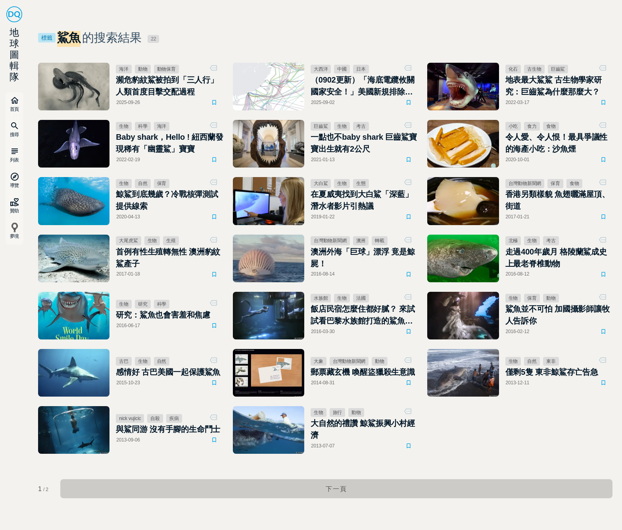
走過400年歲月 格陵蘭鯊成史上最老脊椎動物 (556, 257)
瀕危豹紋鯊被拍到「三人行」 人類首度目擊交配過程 (169, 85)
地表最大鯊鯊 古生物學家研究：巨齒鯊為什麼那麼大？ (553, 85)
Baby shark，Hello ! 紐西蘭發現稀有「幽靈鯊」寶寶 (169, 143)
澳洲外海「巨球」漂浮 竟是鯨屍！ (363, 257)
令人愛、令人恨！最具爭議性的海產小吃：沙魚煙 (556, 143)
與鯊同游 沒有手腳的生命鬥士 (168, 429)
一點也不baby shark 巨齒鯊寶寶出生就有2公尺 (364, 143)
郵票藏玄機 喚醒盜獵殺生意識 (363, 372)
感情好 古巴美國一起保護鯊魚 (168, 372)
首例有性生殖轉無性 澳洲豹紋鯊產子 (168, 257)
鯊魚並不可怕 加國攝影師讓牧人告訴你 (557, 315)
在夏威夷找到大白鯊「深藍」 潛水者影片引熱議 (362, 200)
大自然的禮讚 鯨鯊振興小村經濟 (363, 429)
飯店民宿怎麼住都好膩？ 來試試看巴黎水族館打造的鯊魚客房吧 (363, 316)
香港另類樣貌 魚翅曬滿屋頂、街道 (557, 200)
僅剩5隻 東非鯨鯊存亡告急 (551, 372)
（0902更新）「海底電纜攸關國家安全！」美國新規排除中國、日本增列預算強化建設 (363, 86)
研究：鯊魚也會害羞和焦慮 (163, 314)
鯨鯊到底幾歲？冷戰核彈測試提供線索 (167, 200)
